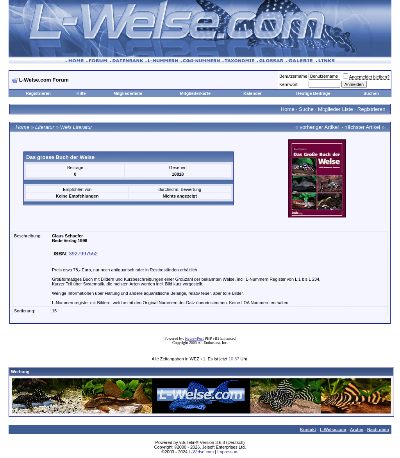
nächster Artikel (362, 127)
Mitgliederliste (127, 93)
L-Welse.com (333, 429)
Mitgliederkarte (195, 93)
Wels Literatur (76, 127)
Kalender (252, 93)
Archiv (356, 429)
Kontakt (308, 429)
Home (287, 109)
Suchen (371, 93)
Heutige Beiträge (313, 93)
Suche (306, 109)
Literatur (44, 127)
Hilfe (81, 93)
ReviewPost (194, 338)
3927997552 (83, 254)
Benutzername (293, 76)
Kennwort (288, 84)
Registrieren (38, 93)
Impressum (227, 451)
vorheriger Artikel (319, 127)
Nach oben (378, 429)
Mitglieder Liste (335, 109)
